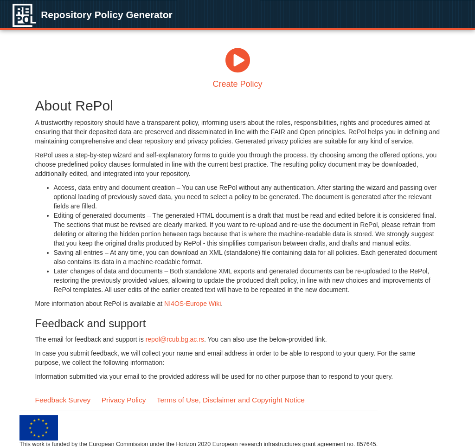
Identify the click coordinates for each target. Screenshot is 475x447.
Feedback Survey (63, 400)
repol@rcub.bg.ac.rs (175, 339)
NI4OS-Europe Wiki (192, 303)
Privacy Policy (124, 400)
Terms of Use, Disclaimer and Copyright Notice (231, 400)
